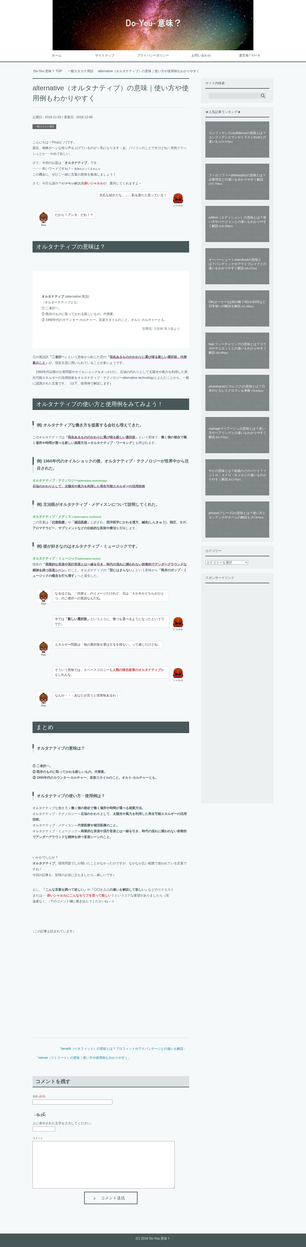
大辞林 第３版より (167, 328)
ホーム (56, 55)
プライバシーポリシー (153, 55)
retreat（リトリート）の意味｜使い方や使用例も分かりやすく (83, 1057)
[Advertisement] (111, 981)
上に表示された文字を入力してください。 (63, 1123)
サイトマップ (104, 55)
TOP (47, 71)
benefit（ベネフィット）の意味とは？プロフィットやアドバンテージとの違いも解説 (122, 1048)
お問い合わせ (201, 55)
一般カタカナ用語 (44, 126)
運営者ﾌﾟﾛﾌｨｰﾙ (249, 55)
